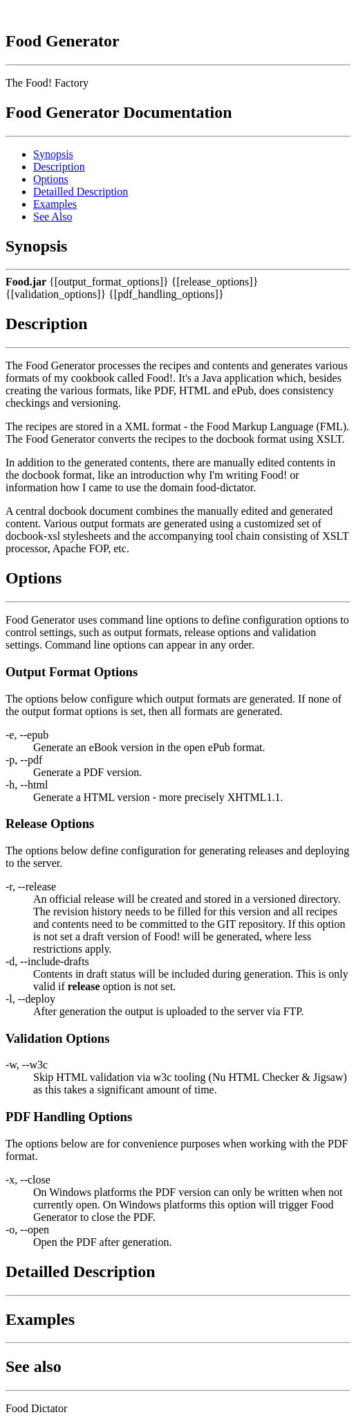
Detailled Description (80, 191)
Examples (55, 204)
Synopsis (53, 154)
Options (50, 179)
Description (59, 167)
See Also (52, 216)
